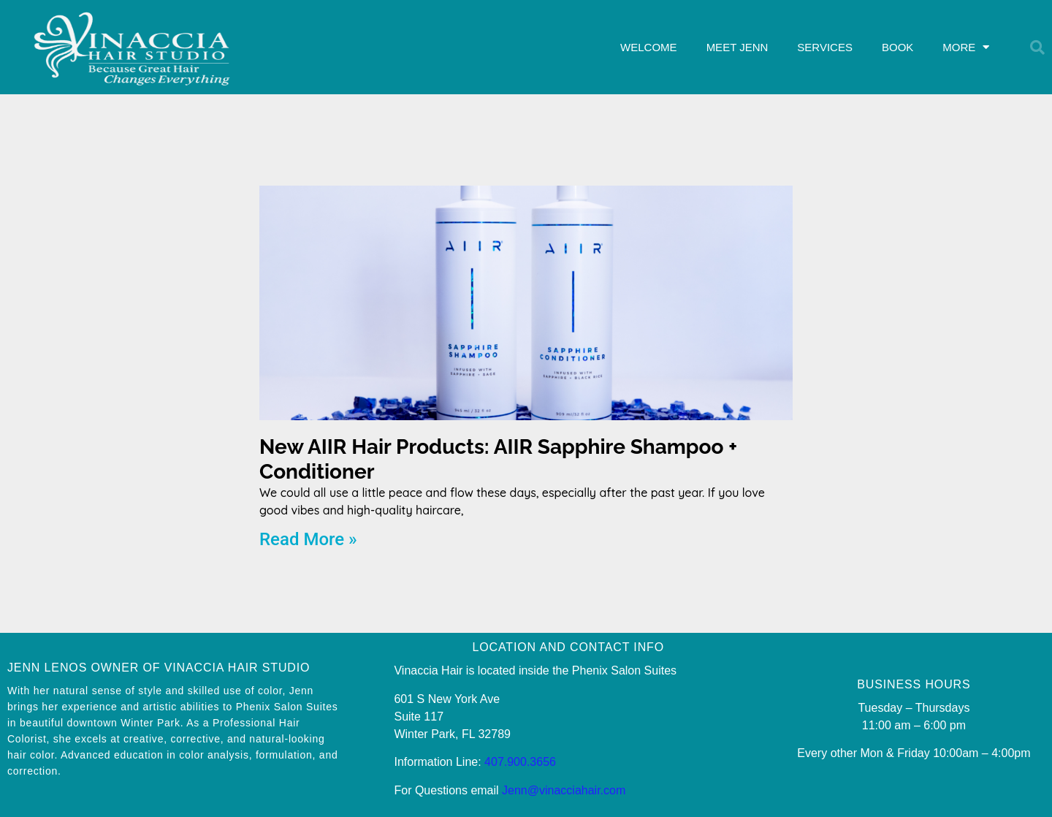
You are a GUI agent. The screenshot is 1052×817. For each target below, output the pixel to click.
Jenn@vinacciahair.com (563, 790)
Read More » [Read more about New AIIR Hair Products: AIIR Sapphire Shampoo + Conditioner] (308, 539)
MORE (965, 47)
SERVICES (825, 47)
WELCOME (648, 47)
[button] (1037, 47)
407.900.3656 (520, 762)
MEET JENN (737, 47)
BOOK (897, 47)
